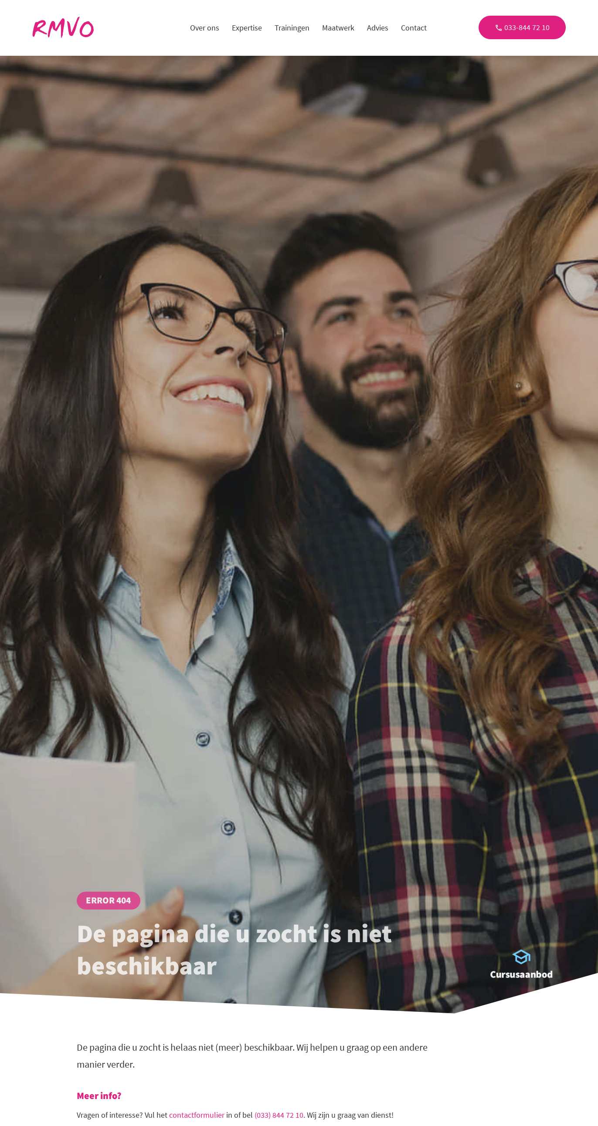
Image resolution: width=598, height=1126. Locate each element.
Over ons (204, 28)
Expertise (247, 28)
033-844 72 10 (522, 27)
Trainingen (292, 28)
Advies (377, 28)
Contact (414, 28)
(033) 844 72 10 (279, 1115)
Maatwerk (338, 28)
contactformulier (196, 1115)
